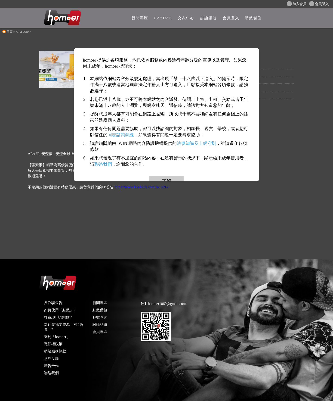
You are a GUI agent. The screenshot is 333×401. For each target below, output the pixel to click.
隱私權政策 (53, 344)
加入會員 (296, 3)
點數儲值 (99, 310)
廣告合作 (51, 366)
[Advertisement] (166, 227)
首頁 (9, 31)
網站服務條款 (55, 351)
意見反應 (51, 359)
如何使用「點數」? (59, 310)
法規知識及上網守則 (196, 143)
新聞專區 (99, 303)
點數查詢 (99, 317)
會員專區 (99, 332)
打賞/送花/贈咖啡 (58, 317)
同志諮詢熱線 (121, 134)
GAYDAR (22, 31)
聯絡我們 (51, 373)
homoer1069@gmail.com (167, 304)
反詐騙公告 (53, 303)
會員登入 (319, 3)
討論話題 (99, 324)
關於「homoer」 (57, 337)
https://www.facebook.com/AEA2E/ (141, 187)
